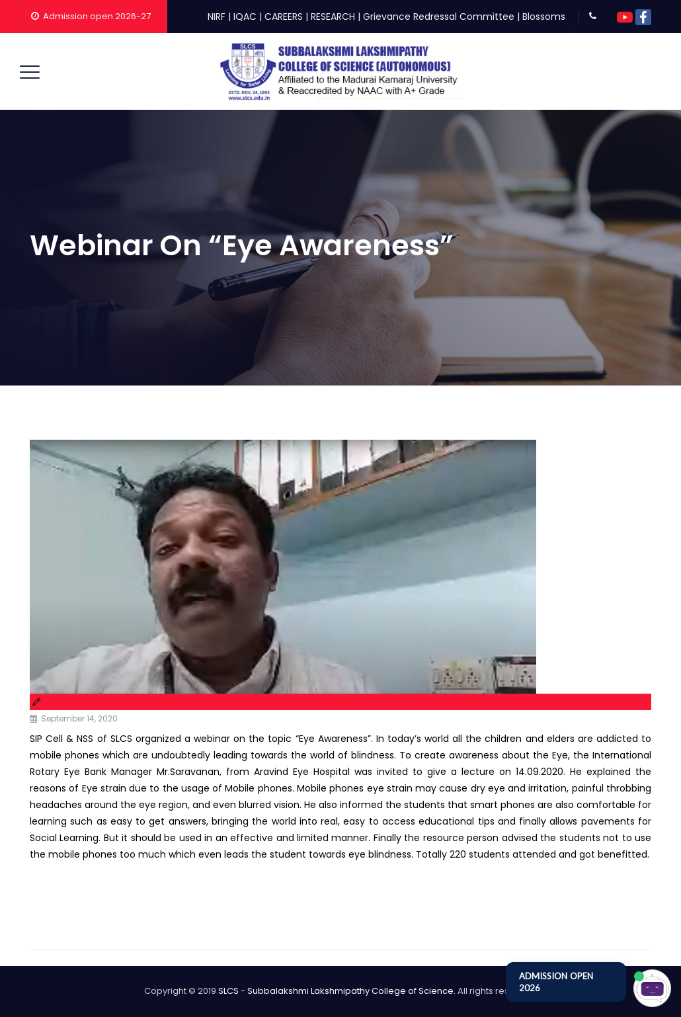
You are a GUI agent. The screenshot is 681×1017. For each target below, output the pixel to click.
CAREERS (283, 16)
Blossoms (543, 16)
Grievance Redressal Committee (438, 16)
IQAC (245, 16)
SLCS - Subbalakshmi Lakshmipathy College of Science (336, 991)
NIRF (216, 16)
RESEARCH (333, 16)
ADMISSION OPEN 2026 (556, 982)
